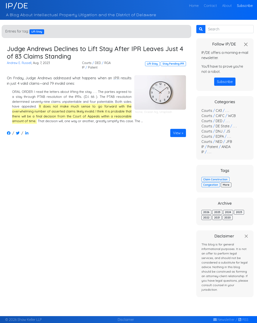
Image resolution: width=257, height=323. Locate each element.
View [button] (177, 133)
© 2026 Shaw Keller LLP (23, 319)
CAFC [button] (220, 116)
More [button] (226, 184)
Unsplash (165, 112)
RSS (243, 319)
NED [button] (219, 141)
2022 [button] (206, 217)
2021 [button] (217, 217)
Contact (210, 5)
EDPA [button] (220, 136)
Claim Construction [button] (215, 179)
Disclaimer (126, 319)
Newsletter (224, 319)
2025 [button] (217, 212)
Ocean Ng (151, 112)
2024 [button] (228, 212)
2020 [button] (227, 217)
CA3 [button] (219, 110)
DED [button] (98, 63)
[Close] (245, 44)
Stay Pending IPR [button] (173, 63)
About (227, 5)
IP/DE (16, 6)
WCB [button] (232, 116)
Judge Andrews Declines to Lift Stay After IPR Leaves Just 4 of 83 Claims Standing (95, 52)
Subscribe (245, 5)
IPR (116, 78)
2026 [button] (206, 212)
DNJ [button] (219, 131)
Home (194, 5)
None (138, 112)
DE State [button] (222, 126)
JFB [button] (229, 141)
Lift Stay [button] (152, 63)
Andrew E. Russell (19, 63)
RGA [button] (107, 63)
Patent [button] (93, 67)
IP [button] (83, 67)
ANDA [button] (226, 147)
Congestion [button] (210, 184)
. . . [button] (227, 110)
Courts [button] (86, 63)
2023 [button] (239, 212)
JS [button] (228, 131)
